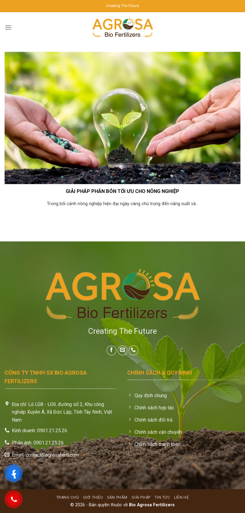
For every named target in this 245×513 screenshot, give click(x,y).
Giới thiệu (93, 497)
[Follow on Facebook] (112, 350)
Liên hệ (181, 497)
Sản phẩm (117, 497)
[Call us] (133, 350)
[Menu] (8, 27)
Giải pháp (141, 497)
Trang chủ (67, 497)
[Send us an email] (122, 350)
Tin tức (162, 497)
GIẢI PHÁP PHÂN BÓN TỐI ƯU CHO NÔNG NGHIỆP (122, 191)
